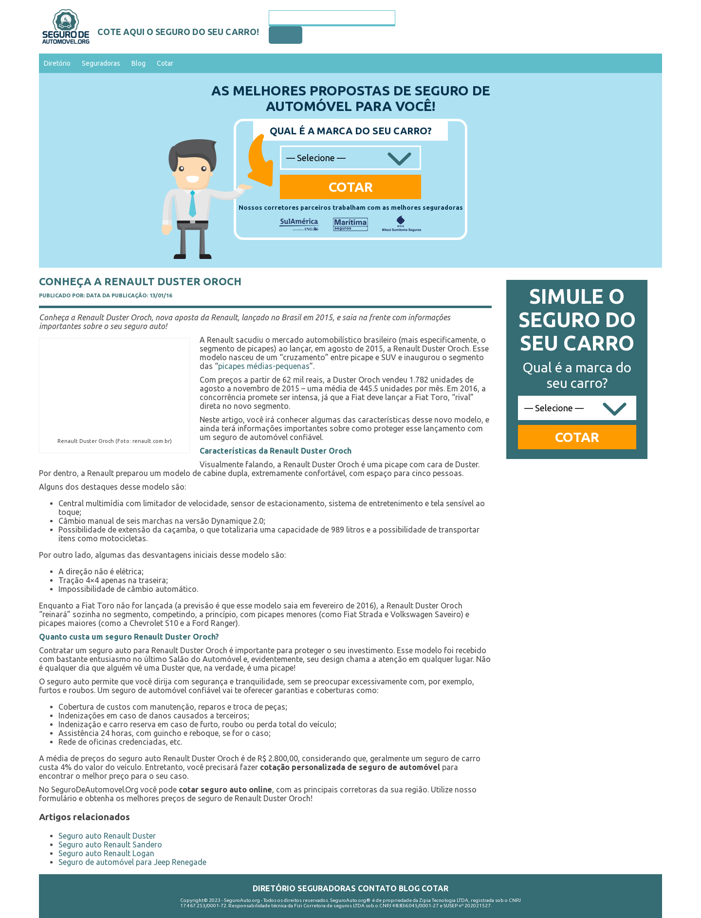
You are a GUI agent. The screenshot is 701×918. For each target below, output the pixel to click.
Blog (138, 63)
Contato (377, 888)
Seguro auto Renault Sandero (110, 844)
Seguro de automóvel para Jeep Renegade (132, 862)
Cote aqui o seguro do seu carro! (178, 32)
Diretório (57, 63)
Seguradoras (101, 63)
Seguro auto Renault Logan (106, 853)
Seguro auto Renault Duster (107, 835)
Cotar (165, 63)
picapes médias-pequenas (264, 366)
